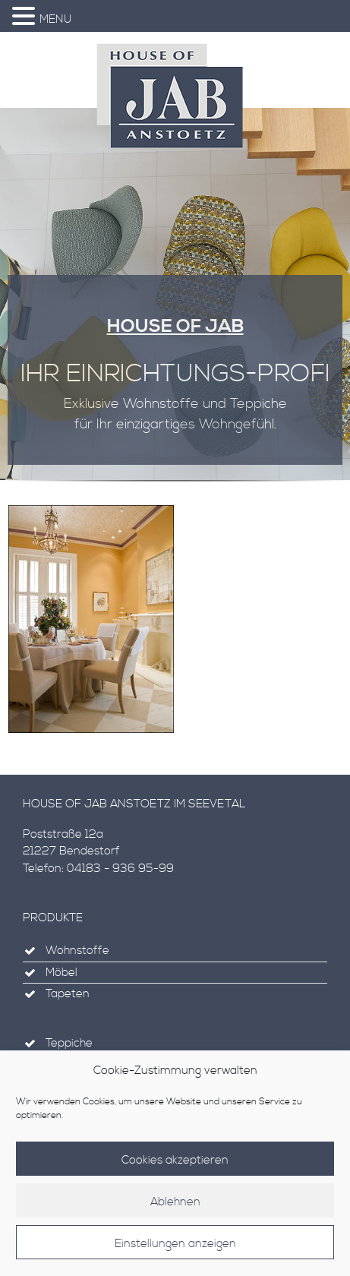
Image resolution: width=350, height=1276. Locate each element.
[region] (175, 301)
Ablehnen (175, 1209)
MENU (55, 19)
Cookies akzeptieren (175, 1168)
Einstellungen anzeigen (175, 1251)
